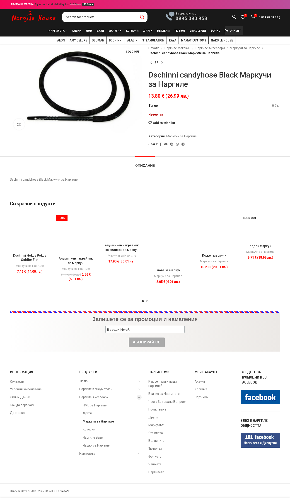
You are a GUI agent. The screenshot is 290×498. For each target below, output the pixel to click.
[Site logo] (34, 17)
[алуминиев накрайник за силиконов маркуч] (122, 226)
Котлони (89, 429)
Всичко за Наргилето (164, 394)
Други (87, 413)
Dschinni (115, 40)
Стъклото (155, 433)
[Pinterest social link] (172, 144)
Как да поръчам (22, 405)
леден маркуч (260, 246)
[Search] (104, 17)
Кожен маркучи (214, 255)
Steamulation (153, 40)
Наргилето (156, 472)
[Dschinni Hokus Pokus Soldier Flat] (29, 231)
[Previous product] (151, 63)
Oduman (98, 40)
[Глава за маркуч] (168, 239)
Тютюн (84, 381)
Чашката (155, 464)
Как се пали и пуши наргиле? (162, 384)
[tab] (145, 163)
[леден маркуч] (260, 227)
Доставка (17, 413)
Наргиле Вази (93, 437)
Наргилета (87, 453)
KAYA (172, 40)
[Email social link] (166, 144)
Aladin (132, 40)
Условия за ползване (26, 389)
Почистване (157, 409)
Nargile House (222, 40)
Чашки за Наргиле (96, 445)
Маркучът (156, 425)
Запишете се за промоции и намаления (145, 319)
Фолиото (155, 456)
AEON (61, 40)
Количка (201, 389)
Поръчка (201, 397)
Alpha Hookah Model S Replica (52, 4)
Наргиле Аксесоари (210, 48)
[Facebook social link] (160, 144)
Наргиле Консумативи (95, 389)
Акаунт (200, 381)
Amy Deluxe (78, 40)
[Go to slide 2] (147, 301)
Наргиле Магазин (177, 48)
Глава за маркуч (168, 270)
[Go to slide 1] (143, 301)
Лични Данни (20, 397)
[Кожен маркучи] (214, 231)
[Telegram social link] (183, 144)
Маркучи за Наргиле (245, 48)
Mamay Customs (193, 40)
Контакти (17, 381)
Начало (154, 48)
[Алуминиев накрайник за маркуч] (76, 233)
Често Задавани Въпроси (167, 401)
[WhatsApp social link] (177, 144)
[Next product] (162, 63)
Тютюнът (155, 448)
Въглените (156, 440)
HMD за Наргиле (95, 405)
